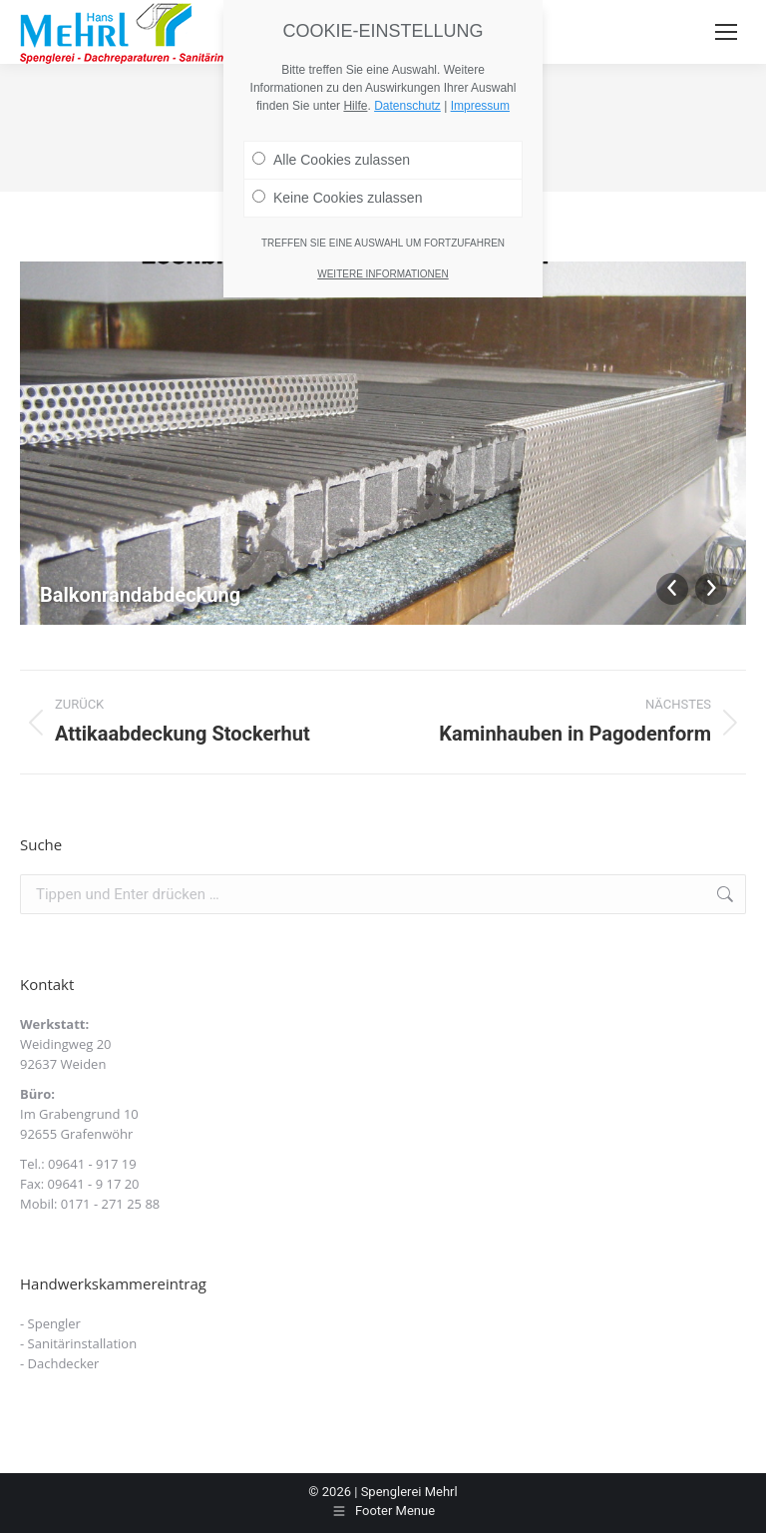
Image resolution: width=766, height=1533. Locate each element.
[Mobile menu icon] (726, 32)
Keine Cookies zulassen (337, 198)
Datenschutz (407, 106)
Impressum (480, 106)
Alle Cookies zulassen (331, 160)
